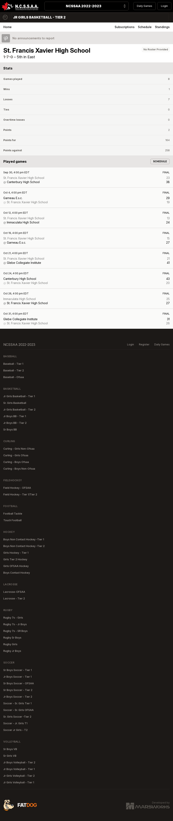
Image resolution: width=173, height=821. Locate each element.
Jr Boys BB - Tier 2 (15, 422)
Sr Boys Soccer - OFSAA (18, 683)
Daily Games (144, 5)
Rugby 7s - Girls (13, 617)
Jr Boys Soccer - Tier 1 (17, 676)
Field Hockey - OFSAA (17, 487)
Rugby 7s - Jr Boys (15, 624)
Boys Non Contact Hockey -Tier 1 (23, 539)
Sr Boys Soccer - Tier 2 (17, 690)
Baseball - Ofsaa (13, 377)
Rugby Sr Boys (12, 637)
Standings (162, 27)
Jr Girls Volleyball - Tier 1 (18, 782)
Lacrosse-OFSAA (14, 591)
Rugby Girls (10, 644)
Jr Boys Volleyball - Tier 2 (19, 762)
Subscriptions (125, 27)
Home (7, 27)
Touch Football (12, 520)
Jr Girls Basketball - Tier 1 (19, 396)
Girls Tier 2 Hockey (15, 559)
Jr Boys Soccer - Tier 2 (17, 696)
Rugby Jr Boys (12, 650)
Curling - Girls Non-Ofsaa (18, 448)
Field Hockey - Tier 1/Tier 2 (20, 494)
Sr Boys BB (10, 429)
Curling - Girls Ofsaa (15, 455)
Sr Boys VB (10, 749)
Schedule (145, 27)
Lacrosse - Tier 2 (14, 598)
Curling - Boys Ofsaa (16, 462)
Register (144, 344)
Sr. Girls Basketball (14, 402)
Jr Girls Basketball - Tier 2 (19, 409)
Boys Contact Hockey (16, 572)
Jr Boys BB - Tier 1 (14, 416)
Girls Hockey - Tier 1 (15, 552)
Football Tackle (12, 513)
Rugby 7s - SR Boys (15, 630)
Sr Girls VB (9, 755)
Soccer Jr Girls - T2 (15, 730)
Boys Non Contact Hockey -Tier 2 (24, 546)
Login (164, 5)
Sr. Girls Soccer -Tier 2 (17, 716)
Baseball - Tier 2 (13, 370)
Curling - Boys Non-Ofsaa (19, 468)
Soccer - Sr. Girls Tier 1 (17, 703)
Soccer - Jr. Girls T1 (15, 723)
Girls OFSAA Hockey (16, 566)
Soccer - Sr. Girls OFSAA (18, 710)
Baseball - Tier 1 (13, 363)
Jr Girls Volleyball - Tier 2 (19, 775)
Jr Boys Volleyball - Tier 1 (19, 769)
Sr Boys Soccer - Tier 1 (17, 670)
